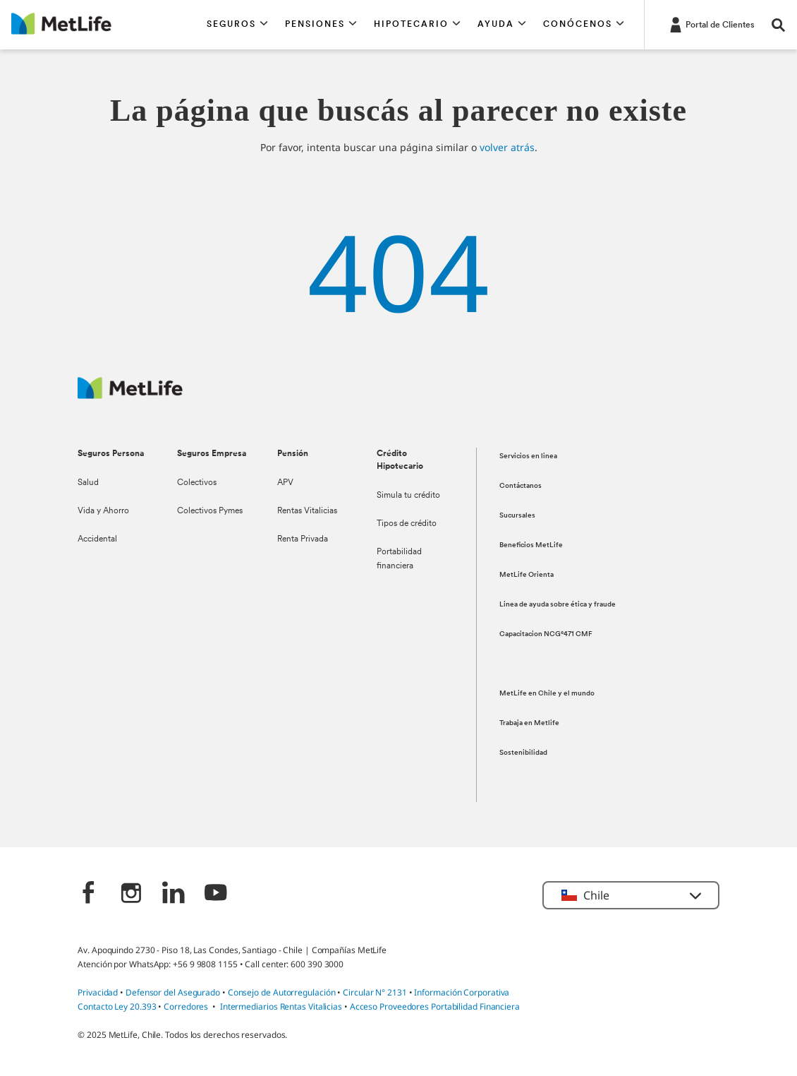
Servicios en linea (528, 456)
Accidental (97, 539)
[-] (711, 24)
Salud (88, 483)
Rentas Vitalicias (307, 511)
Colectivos (197, 483)
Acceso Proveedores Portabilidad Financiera (435, 1006)
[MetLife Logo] (130, 395)
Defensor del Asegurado (173, 992)
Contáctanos (520, 486)
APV (285, 483)
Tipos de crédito (407, 524)
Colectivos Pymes (210, 511)
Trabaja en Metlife (529, 723)
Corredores (186, 1006)
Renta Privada (302, 539)
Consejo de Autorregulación (282, 992)
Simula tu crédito (408, 495)
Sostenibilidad (523, 753)
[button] (237, 24)
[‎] (89, 894)
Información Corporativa (461, 992)
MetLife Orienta (526, 575)
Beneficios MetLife (531, 545)
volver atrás (507, 147)
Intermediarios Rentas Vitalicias (281, 1006)
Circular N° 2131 (375, 992)
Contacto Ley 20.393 (117, 1006)
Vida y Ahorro (103, 511)
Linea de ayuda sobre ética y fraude (557, 605)
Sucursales (517, 516)
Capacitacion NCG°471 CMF (545, 634)
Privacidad (99, 992)
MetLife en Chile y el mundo (547, 694)
